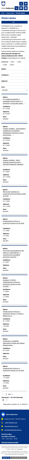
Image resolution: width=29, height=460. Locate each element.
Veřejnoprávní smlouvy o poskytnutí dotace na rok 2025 (13, 370)
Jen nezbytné (15, 457)
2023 (12, 62)
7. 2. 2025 (6, 378)
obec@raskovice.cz (11, 426)
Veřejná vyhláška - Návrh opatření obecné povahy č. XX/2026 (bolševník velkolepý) (13, 163)
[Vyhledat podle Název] (14, 71)
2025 (5, 65)
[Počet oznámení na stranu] (4, 400)
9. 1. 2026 (6, 262)
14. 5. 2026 (6, 114)
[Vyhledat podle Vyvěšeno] (14, 78)
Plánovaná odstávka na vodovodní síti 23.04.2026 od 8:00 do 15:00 (14, 194)
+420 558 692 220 (11, 423)
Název (3, 69)
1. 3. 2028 (6, 383)
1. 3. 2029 (6, 236)
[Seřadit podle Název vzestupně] (7, 68)
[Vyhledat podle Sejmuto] (14, 83)
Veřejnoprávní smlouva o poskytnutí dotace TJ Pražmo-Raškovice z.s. (13, 314)
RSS (19, 22)
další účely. (20, 449)
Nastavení (23, 457)
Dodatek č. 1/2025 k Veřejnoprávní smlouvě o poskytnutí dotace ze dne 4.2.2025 (11, 283)
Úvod (2, 13)
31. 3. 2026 (6, 201)
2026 (12, 65)
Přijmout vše (6, 457)
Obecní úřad (10, 13)
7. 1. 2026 (6, 291)
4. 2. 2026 (6, 231)
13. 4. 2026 (6, 140)
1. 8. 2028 (6, 326)
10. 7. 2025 (6, 321)
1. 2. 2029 (6, 297)
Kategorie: (4, 62)
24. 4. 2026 (6, 177)
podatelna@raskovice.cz (13, 430)
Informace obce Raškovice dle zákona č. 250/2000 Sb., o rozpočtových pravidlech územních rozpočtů (13, 254)
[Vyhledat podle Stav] (14, 90)
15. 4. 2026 (6, 109)
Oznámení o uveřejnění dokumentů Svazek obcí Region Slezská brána (14, 343)
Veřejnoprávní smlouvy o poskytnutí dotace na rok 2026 (13, 223)
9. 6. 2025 (6, 350)
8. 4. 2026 (6, 172)
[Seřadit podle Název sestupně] (7, 69)
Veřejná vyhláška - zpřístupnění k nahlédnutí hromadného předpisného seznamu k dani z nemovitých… (14, 132)
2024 (19, 62)
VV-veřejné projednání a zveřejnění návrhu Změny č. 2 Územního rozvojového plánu (14, 101)
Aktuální (5, 119)
